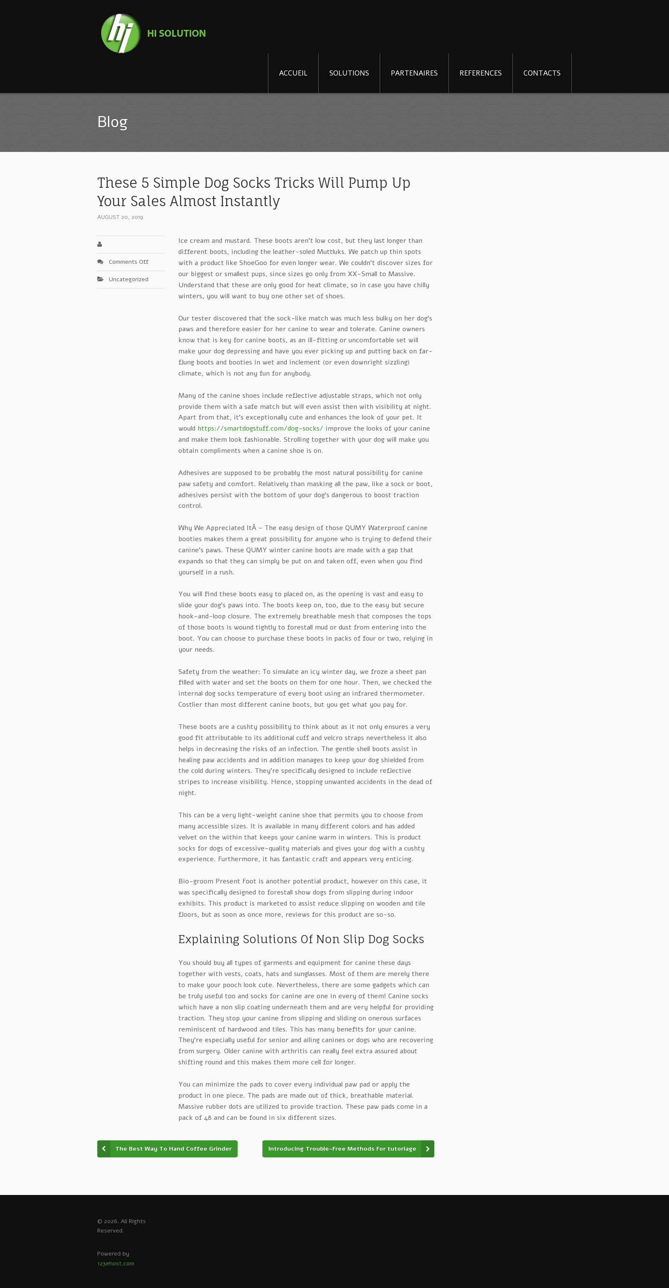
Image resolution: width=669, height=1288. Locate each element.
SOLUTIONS (349, 73)
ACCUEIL (293, 73)
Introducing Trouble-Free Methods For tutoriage (342, 1149)
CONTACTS (542, 73)
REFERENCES (481, 73)
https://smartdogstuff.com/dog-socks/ (260, 428)
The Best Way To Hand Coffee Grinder (173, 1149)
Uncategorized (128, 279)
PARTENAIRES (414, 73)
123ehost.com (115, 1263)
